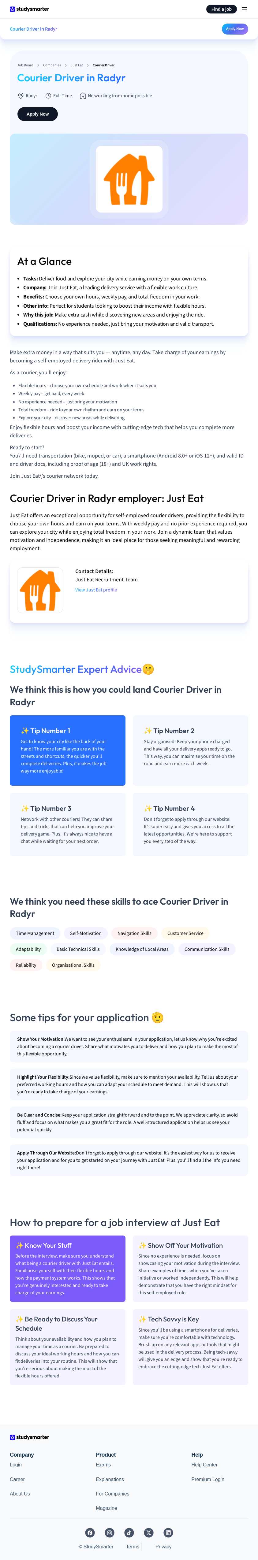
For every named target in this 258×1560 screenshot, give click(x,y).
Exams (103, 1464)
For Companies (112, 1493)
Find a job (221, 9)
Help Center (204, 1464)
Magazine (106, 1508)
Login (16, 1464)
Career (17, 1479)
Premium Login (207, 1479)
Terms (133, 1546)
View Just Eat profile (96, 590)
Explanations (110, 1479)
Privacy (163, 1546)
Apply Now (235, 28)
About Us (20, 1493)
